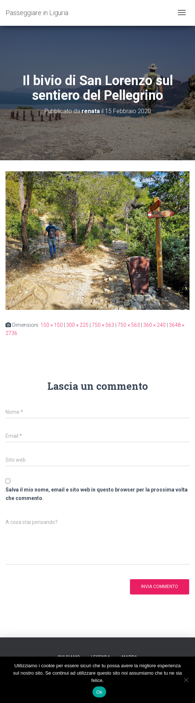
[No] (185, 679)
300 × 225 (77, 325)
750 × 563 (103, 325)
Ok (99, 692)
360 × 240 (154, 325)
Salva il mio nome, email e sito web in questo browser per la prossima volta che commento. (97, 494)
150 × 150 (51, 325)
